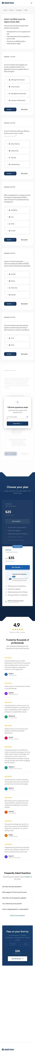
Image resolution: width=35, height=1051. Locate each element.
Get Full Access (17, 959)
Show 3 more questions (17, 915)
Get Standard (17, 521)
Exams (12, 10)
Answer (10, 109)
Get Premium (17, 567)
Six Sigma (19, 10)
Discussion (24, 109)
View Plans (17, 423)
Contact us (28, 877)
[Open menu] (31, 3)
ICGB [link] (25, 10)
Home (5, 10)
